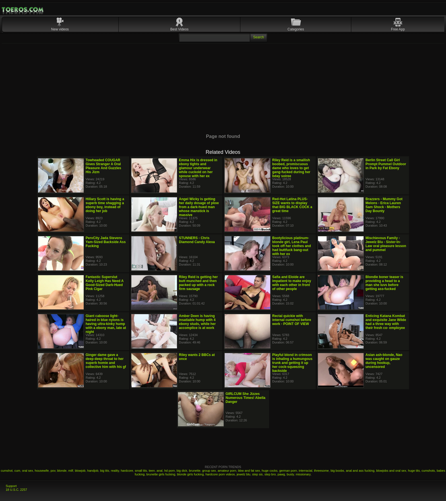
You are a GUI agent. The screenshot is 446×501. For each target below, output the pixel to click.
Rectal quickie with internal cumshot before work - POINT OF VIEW (291, 320)
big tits (104, 470)
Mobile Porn (23, 10)
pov (53, 470)
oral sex (27, 470)
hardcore (127, 470)
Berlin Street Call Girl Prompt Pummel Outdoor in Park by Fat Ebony (386, 164)
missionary (303, 474)
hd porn (169, 470)
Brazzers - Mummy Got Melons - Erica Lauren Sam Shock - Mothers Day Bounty (384, 205)
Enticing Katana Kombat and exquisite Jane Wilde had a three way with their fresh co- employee (386, 322)
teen (152, 470)
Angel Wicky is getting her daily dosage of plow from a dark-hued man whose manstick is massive (199, 207)
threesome (321, 470)
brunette (194, 470)
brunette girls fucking (160, 474)
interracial (305, 470)
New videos (60, 29)
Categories (296, 29)
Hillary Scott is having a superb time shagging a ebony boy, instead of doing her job (105, 205)
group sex (209, 470)
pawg (281, 474)
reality (115, 470)
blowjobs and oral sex (391, 470)
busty (290, 474)
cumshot (7, 470)
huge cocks (270, 470)
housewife (42, 470)
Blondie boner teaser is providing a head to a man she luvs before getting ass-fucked (384, 283)
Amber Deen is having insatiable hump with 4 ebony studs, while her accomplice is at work (197, 322)
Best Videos (179, 29)
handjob (92, 470)
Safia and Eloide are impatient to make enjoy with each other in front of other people (291, 283)
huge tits (414, 470)
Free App (398, 29)
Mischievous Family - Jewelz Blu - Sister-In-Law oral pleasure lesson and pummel (386, 244)
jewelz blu (243, 474)
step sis (257, 474)
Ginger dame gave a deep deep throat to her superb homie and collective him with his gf (106, 361)
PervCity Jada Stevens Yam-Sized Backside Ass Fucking (106, 242)
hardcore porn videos (220, 474)
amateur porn (227, 470)
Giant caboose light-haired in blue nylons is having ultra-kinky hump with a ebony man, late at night (106, 324)
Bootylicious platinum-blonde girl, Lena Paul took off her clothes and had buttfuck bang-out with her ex (291, 246)
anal (159, 470)
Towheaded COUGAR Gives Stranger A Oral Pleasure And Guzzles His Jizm (103, 166)
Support (11, 486)
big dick (182, 470)
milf (70, 470)
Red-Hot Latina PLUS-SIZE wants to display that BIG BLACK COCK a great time (292, 205)
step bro (270, 474)
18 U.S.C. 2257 (16, 489)
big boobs (337, 470)
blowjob (80, 470)
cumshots (428, 470)
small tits (141, 470)
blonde (62, 470)
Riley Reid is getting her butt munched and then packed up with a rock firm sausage (198, 283)
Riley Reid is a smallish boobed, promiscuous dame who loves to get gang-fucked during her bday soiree (291, 168)
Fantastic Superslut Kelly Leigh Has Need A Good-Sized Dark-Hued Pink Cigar (104, 283)
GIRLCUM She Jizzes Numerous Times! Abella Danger (245, 398)
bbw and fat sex (249, 470)
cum (17, 470)
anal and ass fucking (360, 470)
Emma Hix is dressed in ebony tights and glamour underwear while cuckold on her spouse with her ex (198, 168)
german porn (288, 470)
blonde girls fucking (190, 474)
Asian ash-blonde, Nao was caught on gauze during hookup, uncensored (384, 361)
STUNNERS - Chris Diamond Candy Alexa (197, 240)
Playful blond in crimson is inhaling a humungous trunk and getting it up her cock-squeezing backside (292, 363)
